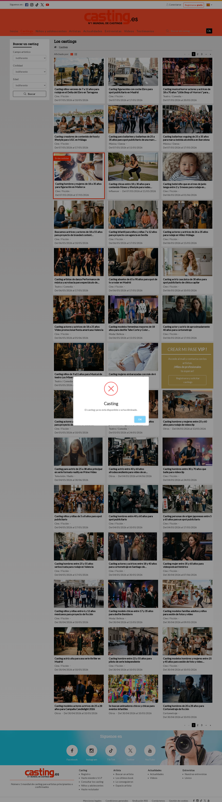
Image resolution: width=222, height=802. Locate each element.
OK (140, 419)
